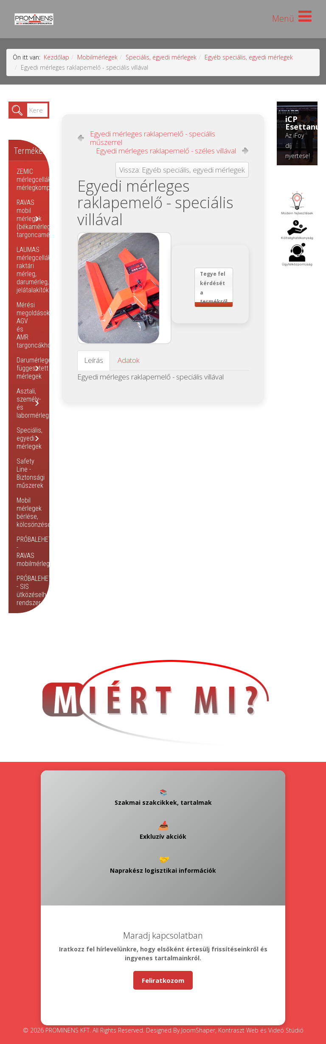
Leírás (93, 360)
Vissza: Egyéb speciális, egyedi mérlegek (182, 170)
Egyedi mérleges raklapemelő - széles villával (166, 151)
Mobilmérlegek (97, 57)
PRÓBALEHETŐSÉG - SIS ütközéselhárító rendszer (42, 590)
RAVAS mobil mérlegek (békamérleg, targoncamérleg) (39, 218)
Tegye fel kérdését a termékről (214, 287)
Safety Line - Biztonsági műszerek (31, 473)
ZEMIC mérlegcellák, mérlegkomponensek (45, 179)
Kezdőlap (56, 57)
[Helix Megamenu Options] (292, 18)
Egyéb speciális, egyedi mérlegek (249, 57)
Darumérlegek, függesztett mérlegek (36, 368)
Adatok (129, 360)
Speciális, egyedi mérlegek (161, 57)
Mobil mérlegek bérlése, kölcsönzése (34, 512)
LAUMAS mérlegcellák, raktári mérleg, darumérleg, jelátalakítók (34, 270)
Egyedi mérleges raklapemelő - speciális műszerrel (152, 138)
